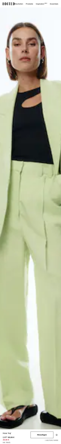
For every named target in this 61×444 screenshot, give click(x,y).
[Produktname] (17, 433)
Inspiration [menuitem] (41, 4)
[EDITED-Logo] (9, 3)
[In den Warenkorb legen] (42, 435)
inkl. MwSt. (7, 442)
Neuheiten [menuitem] (19, 4)
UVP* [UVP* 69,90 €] (8, 437)
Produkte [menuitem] (29, 4)
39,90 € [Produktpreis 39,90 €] (6, 440)
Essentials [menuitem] (54, 4)
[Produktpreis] (17, 440)
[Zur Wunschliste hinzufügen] (57, 435)
